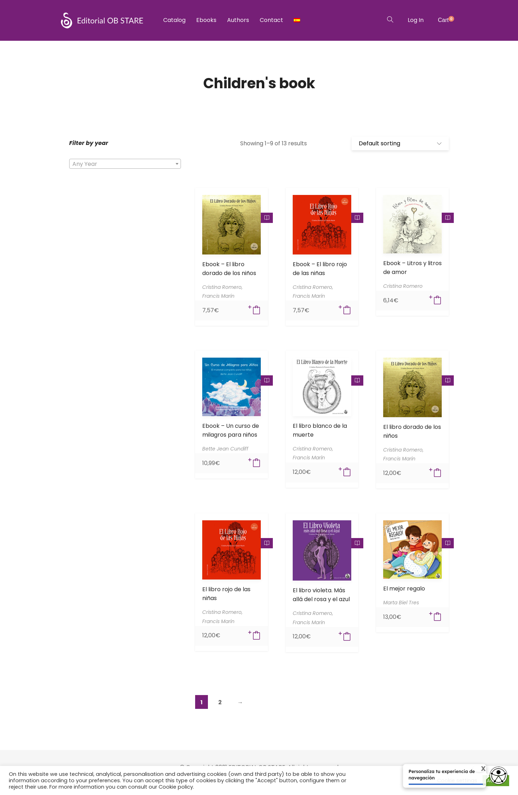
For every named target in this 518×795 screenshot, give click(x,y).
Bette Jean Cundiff (225, 448)
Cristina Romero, (222, 287)
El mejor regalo (404, 588)
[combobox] (125, 164)
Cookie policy (176, 786)
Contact (271, 20)
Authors (238, 20)
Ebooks (206, 20)
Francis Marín (218, 295)
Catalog (174, 20)
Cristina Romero (403, 286)
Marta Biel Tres (401, 602)
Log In (416, 20)
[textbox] (125, 164)
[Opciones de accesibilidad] (498, 776)
